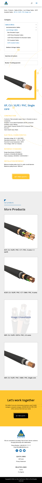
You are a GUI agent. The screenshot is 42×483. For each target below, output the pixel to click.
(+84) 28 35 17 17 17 (25, 445)
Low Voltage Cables (28, 10)
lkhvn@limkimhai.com (22, 447)
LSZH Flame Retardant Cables (15, 35)
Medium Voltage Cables (13, 47)
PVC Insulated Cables (13, 40)
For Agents (21, 472)
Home (5, 10)
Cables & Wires (18, 10)
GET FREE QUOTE (20, 177)
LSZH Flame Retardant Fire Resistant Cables (19, 37)
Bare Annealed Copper (13, 32)
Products (10, 10)
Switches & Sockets (11, 56)
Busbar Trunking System (12, 63)
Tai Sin (21, 469)
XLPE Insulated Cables (13, 43)
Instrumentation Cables (13, 27)
